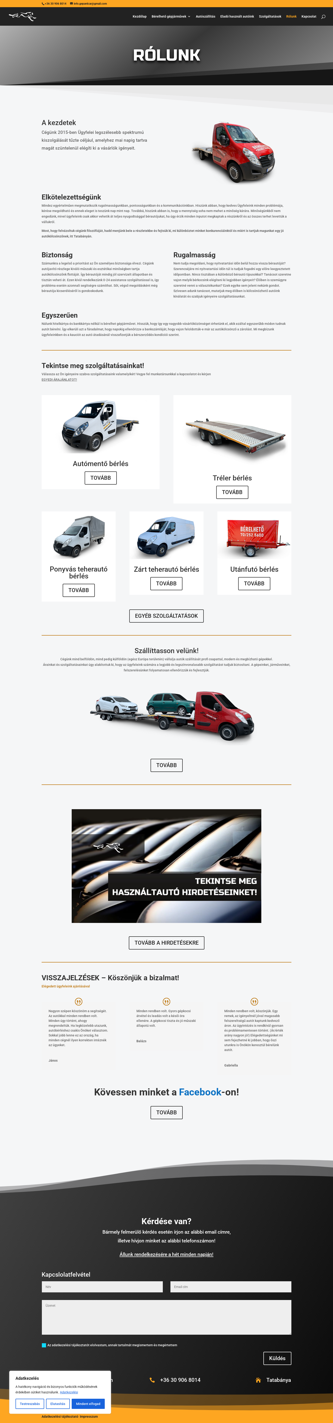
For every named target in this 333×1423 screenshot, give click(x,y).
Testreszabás (30, 1404)
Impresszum (89, 1416)
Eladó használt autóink (237, 16)
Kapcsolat (309, 16)
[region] (60, 1392)
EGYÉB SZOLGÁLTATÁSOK (166, 616)
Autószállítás (205, 16)
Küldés (277, 1358)
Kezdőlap (140, 16)
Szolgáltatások (270, 16)
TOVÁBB (100, 478)
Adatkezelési (69, 1392)
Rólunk (291, 16)
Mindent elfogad (88, 1404)
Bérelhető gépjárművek (169, 16)
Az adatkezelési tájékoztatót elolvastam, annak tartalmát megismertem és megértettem (109, 1345)
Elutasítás (57, 1404)
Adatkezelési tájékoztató (60, 1416)
